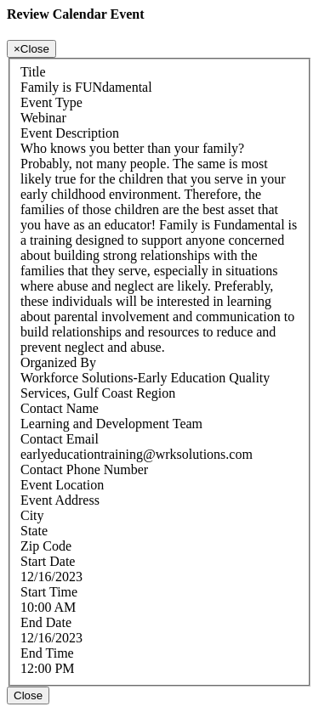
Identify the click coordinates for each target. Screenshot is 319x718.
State (34, 530)
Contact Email (59, 439)
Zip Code (45, 546)
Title (33, 72)
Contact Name (59, 408)
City (32, 515)
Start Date (47, 561)
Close (28, 695)
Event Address (60, 500)
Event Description (69, 133)
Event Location (62, 485)
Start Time (48, 592)
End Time (47, 653)
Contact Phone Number (84, 469)
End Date (45, 622)
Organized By (58, 362)
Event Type (51, 102)
